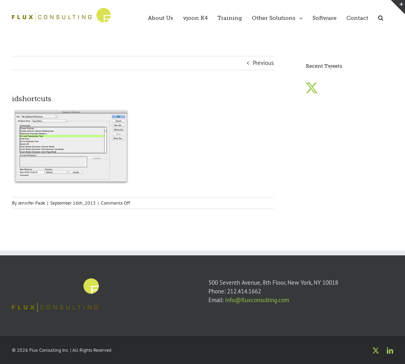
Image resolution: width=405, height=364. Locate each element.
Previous (263, 63)
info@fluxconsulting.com (257, 300)
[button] (380, 17)
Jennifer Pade (31, 203)
